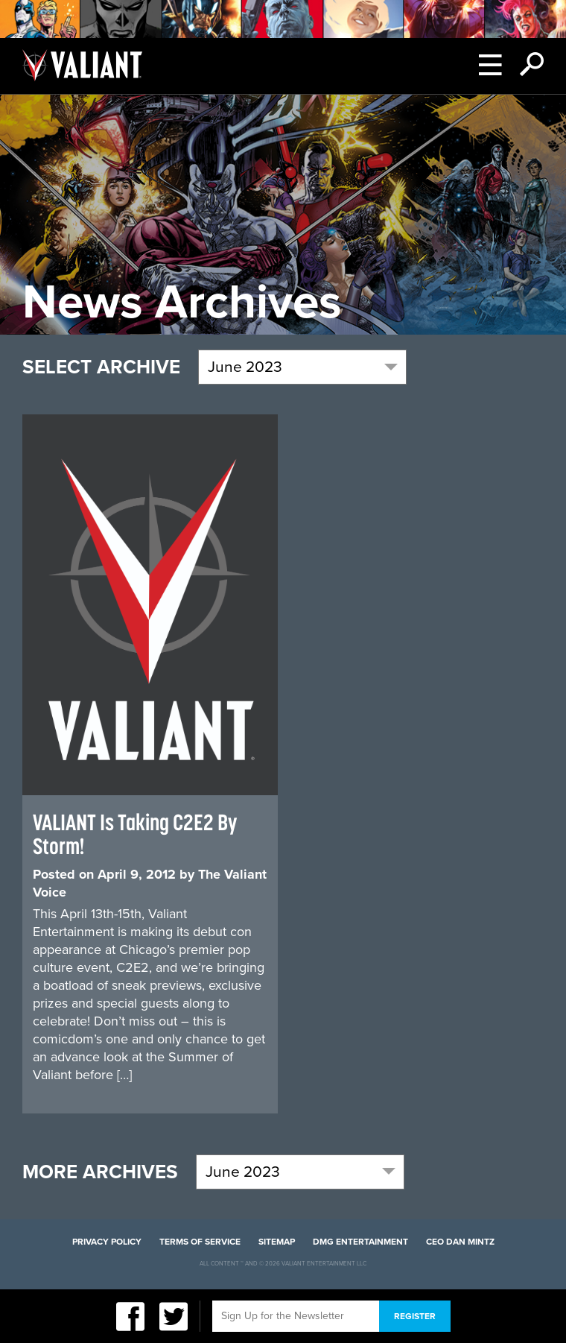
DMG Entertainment (360, 1241)
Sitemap (276, 1241)
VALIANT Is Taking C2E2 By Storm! (135, 834)
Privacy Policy (107, 1241)
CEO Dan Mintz (460, 1241)
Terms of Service (200, 1241)
